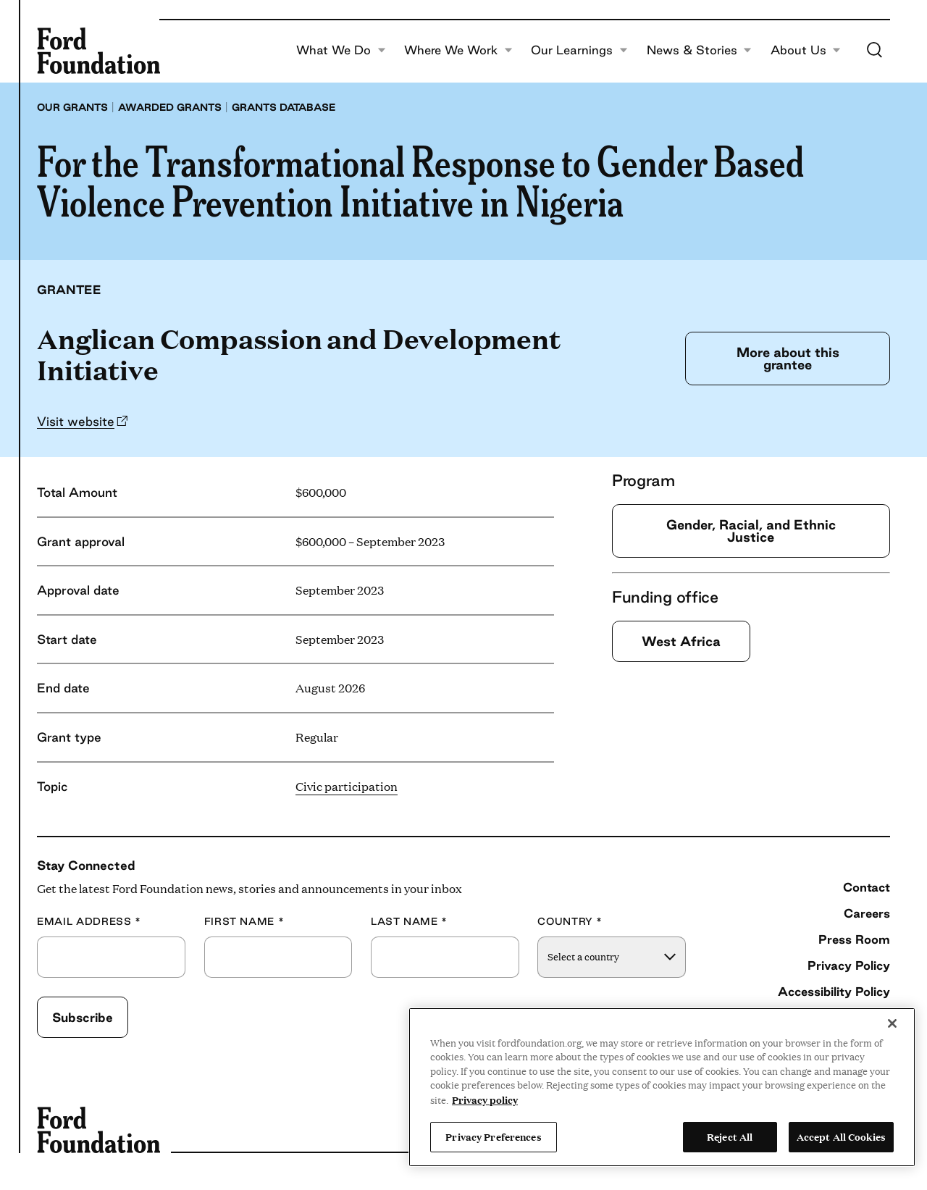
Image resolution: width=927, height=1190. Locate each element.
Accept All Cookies (841, 1136)
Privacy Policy (849, 965)
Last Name (409, 921)
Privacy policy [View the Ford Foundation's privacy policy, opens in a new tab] (485, 1099)
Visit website (75, 421)
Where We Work (458, 50)
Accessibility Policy (834, 991)
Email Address (89, 921)
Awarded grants (170, 107)
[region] (661, 1087)
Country (570, 921)
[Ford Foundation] (98, 51)
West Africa (681, 641)
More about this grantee (788, 358)
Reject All (729, 1136)
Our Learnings (579, 50)
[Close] (892, 1023)
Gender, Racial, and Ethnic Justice (751, 530)
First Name (244, 921)
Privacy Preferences (493, 1136)
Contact (866, 887)
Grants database (283, 107)
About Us (806, 50)
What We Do (341, 50)
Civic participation (346, 786)
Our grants (72, 107)
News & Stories (699, 50)
